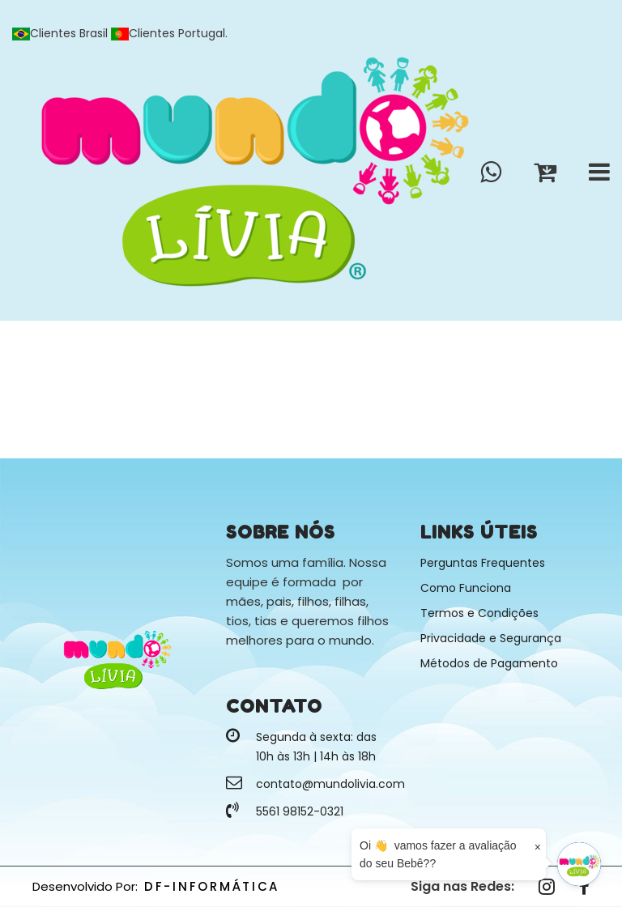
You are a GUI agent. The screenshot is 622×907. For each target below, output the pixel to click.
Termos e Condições (479, 613)
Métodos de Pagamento (489, 663)
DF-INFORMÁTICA (211, 886)
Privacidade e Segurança (490, 638)
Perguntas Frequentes (482, 563)
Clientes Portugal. (169, 33)
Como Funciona (465, 588)
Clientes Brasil (61, 33)
